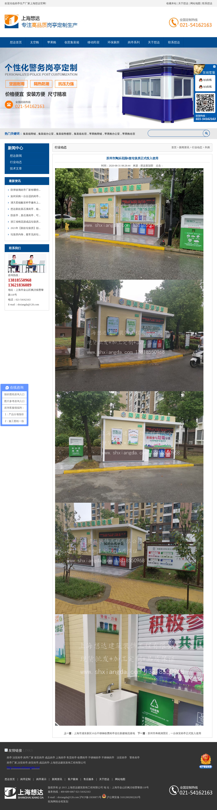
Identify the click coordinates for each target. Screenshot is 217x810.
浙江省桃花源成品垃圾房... (25, 221)
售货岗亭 (72, 757)
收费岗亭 (82, 757)
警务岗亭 (134, 757)
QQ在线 (205, 79)
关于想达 (183, 3)
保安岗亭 (39, 757)
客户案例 (73, 779)
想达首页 (16, 42)
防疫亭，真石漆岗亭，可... (25, 215)
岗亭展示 (41, 779)
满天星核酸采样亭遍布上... (25, 202)
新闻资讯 (184, 147)
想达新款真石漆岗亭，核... (25, 208)
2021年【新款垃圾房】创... (25, 228)
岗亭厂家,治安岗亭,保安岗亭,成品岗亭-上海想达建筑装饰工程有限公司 (46, 762)
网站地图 (195, 3)
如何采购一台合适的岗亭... (25, 196)
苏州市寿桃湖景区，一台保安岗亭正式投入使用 (174, 733)
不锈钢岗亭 (94, 757)
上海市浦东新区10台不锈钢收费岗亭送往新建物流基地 (104, 733)
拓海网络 (53, 801)
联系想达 (207, 3)
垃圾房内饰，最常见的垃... (25, 234)
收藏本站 (171, 3)
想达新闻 (16, 155)
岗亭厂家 (28, 757)
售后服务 (88, 779)
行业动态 (16, 162)
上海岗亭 (61, 757)
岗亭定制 (25, 779)
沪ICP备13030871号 (90, 797)
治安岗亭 (18, 757)
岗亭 (9, 757)
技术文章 (16, 168)
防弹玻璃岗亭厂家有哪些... (25, 189)
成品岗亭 (50, 757)
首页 (174, 147)
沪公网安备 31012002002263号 (121, 797)
